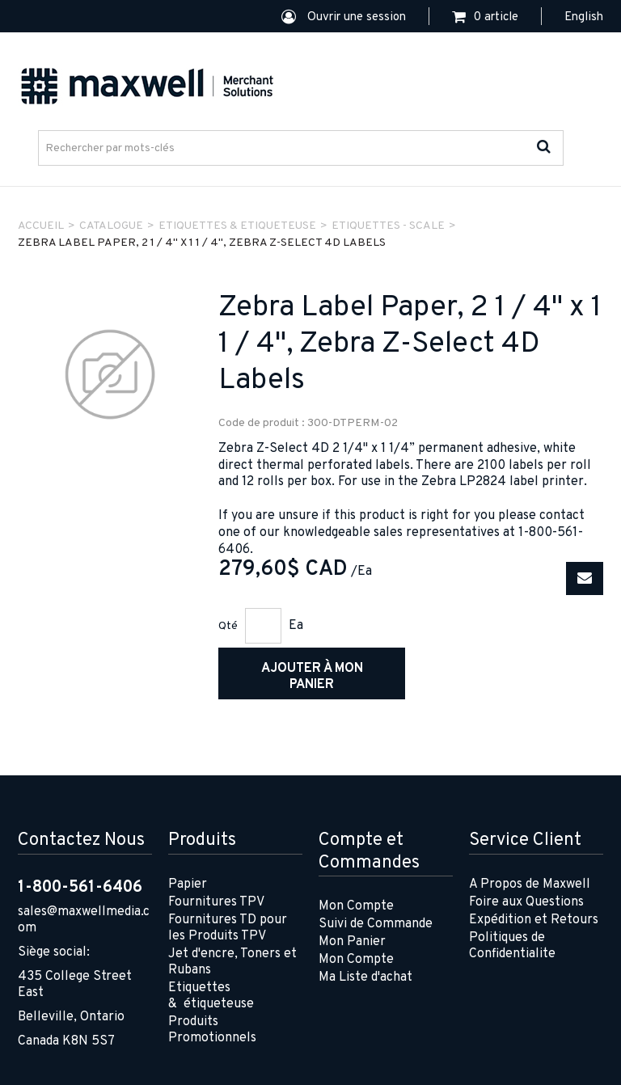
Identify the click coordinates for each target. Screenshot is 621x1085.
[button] (485, 17)
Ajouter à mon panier (312, 677)
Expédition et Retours (533, 920)
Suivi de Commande (376, 924)
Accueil (41, 226)
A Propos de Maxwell (529, 884)
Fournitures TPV (216, 902)
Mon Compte (356, 906)
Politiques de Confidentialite (512, 946)
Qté (228, 626)
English (583, 17)
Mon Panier (352, 942)
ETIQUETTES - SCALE (388, 226)
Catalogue (111, 226)
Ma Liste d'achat (365, 977)
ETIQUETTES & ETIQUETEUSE (237, 226)
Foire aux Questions (526, 902)
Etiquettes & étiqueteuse (211, 996)
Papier (187, 884)
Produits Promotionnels (212, 1030)
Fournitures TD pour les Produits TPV (227, 928)
